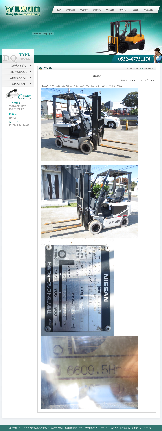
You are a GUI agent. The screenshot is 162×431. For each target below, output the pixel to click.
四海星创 (123, 428)
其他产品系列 (18, 84)
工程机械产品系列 (18, 78)
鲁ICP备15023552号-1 (144, 428)
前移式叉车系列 (18, 65)
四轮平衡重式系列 (18, 72)
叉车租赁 (131, 428)
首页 (142, 68)
